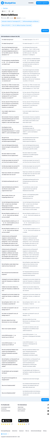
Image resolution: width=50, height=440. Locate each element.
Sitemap (44, 430)
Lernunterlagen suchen (5, 407)
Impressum (21, 430)
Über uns (27, 430)
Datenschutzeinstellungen (36, 430)
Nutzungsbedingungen (5, 430)
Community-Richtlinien (5, 410)
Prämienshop (3, 409)
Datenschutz (14, 430)
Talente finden (20, 407)
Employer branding (21, 409)
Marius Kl (18, 18)
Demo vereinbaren (21, 410)
